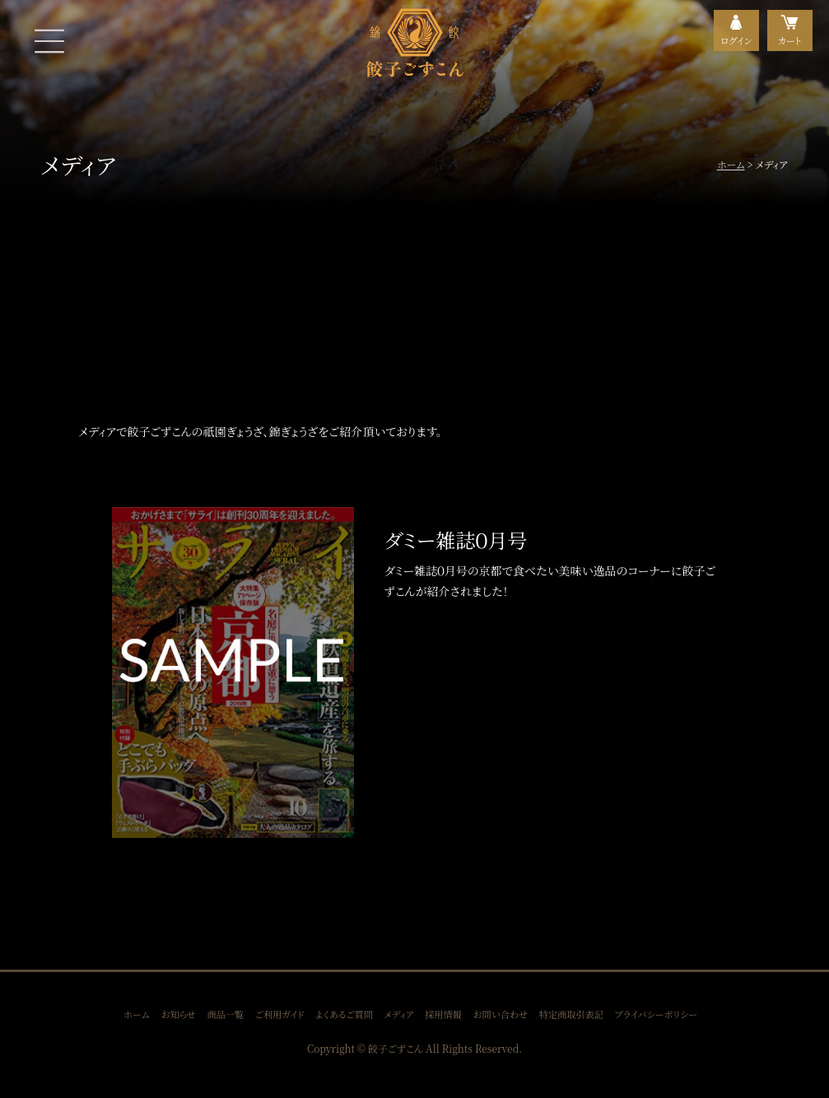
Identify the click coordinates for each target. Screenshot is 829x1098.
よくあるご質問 (344, 1014)
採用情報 (443, 1014)
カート (790, 40)
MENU (49, 41)
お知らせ (178, 1014)
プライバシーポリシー (656, 1014)
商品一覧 (225, 1014)
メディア (399, 1014)
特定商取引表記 (571, 1014)
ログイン (736, 40)
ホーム (731, 164)
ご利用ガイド (280, 1014)
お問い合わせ (500, 1014)
